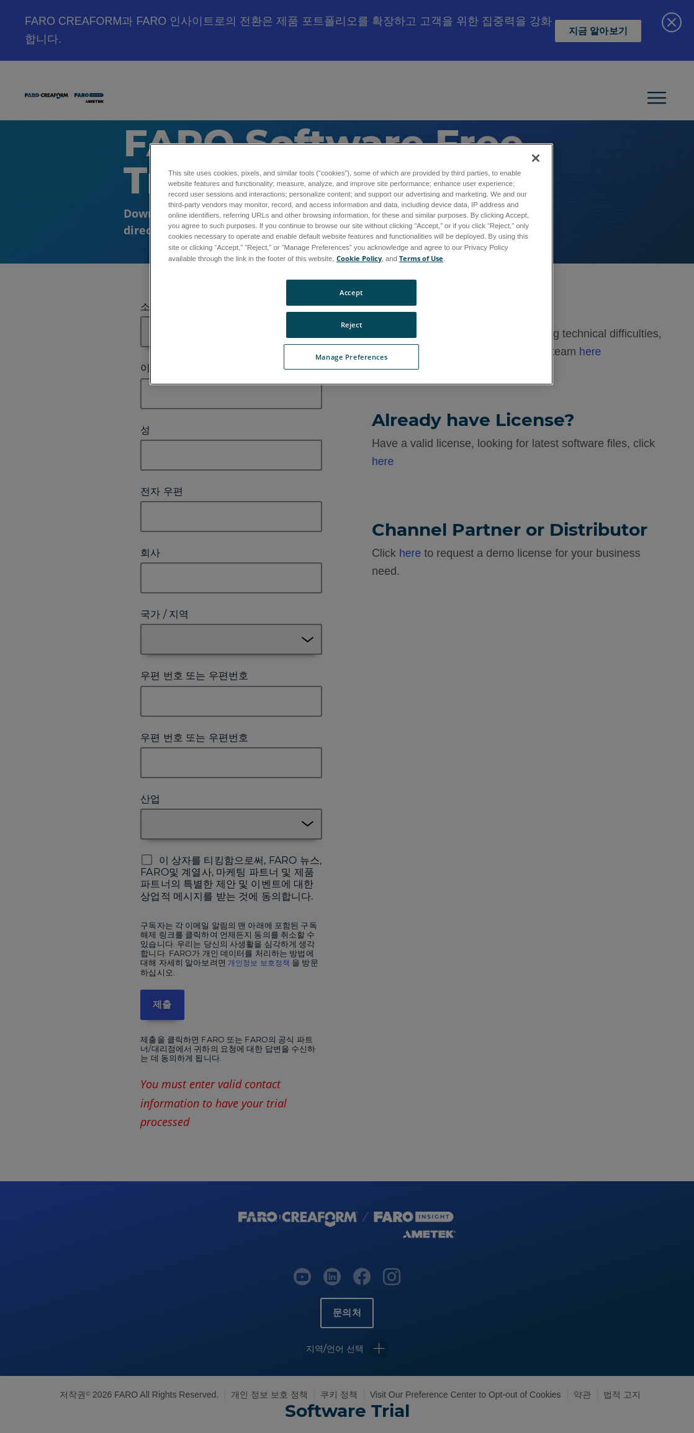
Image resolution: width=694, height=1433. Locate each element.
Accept (351, 292)
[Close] (535, 158)
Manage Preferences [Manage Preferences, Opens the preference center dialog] (351, 357)
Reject (351, 324)
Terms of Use (421, 258)
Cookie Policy (359, 258)
